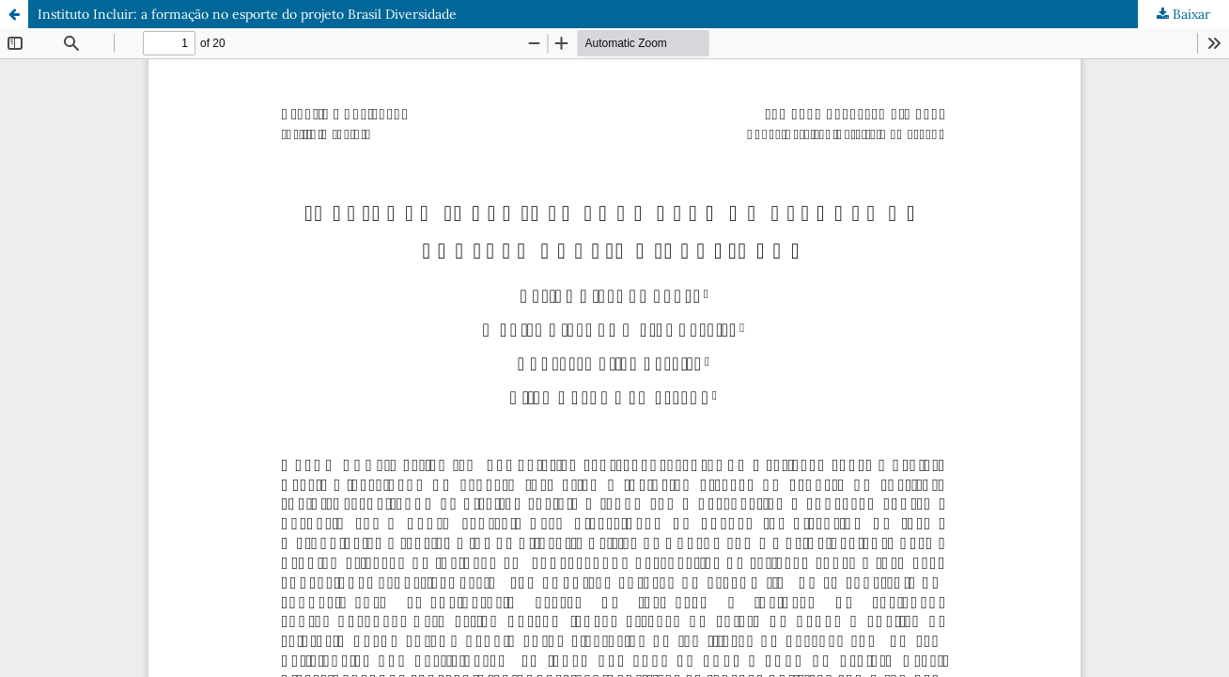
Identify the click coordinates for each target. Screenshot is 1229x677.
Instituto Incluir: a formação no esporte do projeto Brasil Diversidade (247, 14)
